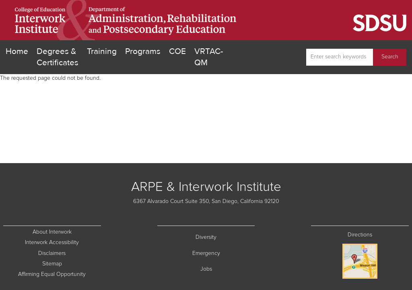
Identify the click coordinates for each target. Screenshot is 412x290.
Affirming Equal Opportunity (59, 273)
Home (17, 51)
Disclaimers (69, 252)
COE (177, 51)
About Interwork (52, 232)
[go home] (126, 20)
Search (389, 57)
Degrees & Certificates (57, 57)
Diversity (225, 236)
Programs (143, 51)
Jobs (227, 268)
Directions (360, 235)
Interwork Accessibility (52, 242)
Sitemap (71, 263)
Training (102, 51)
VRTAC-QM (208, 57)
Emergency (223, 252)
